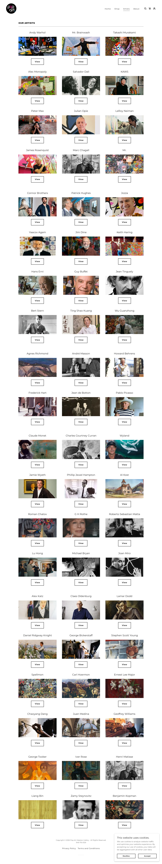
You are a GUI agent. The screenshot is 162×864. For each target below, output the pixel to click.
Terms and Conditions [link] (89, 848)
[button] (154, 8)
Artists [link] (126, 9)
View (37, 62)
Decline (126, 856)
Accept (147, 856)
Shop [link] (117, 9)
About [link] (136, 9)
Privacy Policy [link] (69, 848)
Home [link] (108, 9)
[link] (11, 8)
